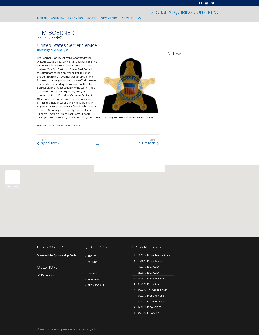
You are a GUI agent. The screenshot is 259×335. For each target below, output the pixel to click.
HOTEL (91, 267)
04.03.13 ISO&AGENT (149, 313)
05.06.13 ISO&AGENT (149, 272)
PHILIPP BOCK (147, 143)
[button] (129, 197)
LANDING (93, 273)
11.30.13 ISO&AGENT (149, 266)
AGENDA (92, 262)
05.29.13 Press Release (151, 284)
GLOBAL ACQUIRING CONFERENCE (186, 12)
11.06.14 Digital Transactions (154, 255)
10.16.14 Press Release (151, 261)
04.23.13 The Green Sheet (152, 289)
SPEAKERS (94, 279)
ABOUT (92, 256)
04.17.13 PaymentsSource (152, 301)
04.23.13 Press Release (151, 295)
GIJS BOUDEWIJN (50, 143)
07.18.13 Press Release (151, 278)
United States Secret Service (64, 125)
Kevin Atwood (47, 275)
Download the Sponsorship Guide (56, 255)
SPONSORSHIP (96, 285)
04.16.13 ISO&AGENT (149, 307)
